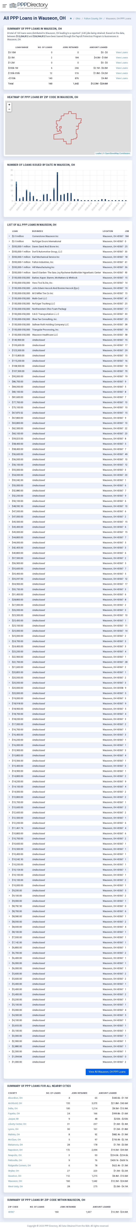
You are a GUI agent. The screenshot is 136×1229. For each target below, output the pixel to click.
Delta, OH (13, 1108)
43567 (11, 1212)
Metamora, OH (15, 1144)
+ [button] (9, 105)
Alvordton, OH (15, 1098)
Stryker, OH (13, 1170)
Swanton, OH (14, 1176)
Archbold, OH (15, 1103)
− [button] (9, 109)
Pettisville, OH (15, 1160)
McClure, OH (14, 1139)
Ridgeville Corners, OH (19, 1165)
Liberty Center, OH (17, 1124)
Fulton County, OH (93, 18)
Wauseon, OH (15, 1181)
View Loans (122, 52)
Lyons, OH (13, 1129)
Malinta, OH (14, 1134)
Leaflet (98, 153)
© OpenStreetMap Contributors (116, 153)
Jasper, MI (13, 1118)
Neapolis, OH (15, 1155)
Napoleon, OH (15, 1150)
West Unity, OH (15, 1186)
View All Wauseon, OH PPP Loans (107, 1071)
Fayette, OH (14, 1113)
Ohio (78, 18)
